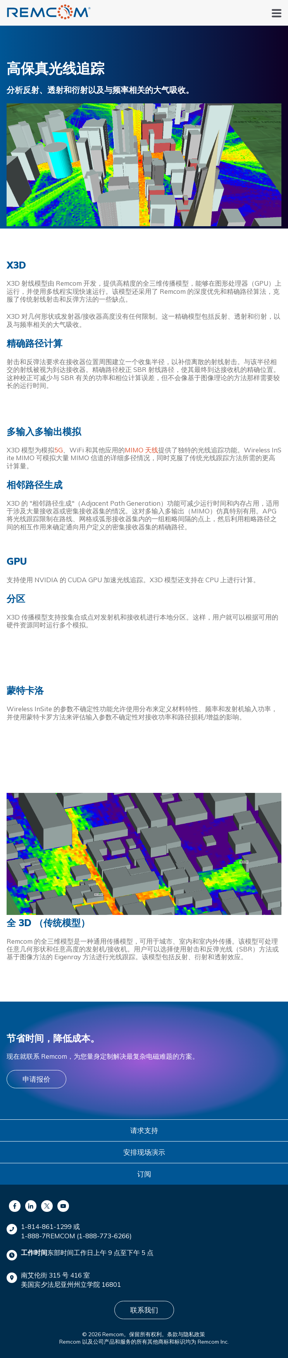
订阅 (144, 1174)
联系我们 (144, 1310)
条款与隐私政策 (186, 1334)
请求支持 (144, 1130)
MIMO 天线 (141, 450)
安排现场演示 (144, 1152)
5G (58, 450)
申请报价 (36, 1079)
